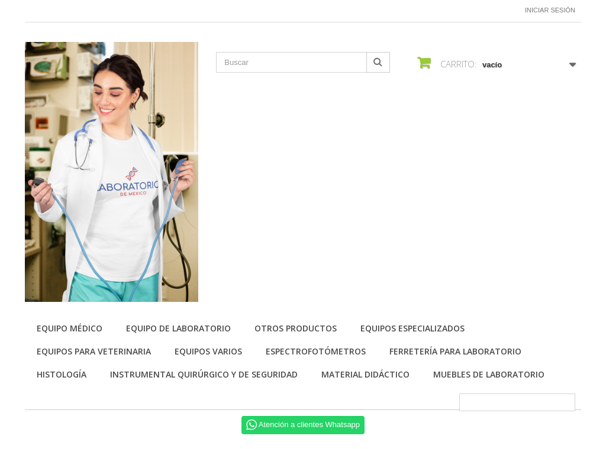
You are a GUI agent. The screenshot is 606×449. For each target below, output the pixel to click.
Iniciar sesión (550, 10)
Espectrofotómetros (316, 351)
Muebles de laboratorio (488, 374)
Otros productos (295, 328)
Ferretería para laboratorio (455, 351)
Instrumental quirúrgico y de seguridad (204, 374)
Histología (61, 374)
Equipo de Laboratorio (178, 328)
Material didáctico (365, 374)
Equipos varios (208, 351)
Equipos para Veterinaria (94, 351)
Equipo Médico (69, 328)
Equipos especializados (412, 328)
